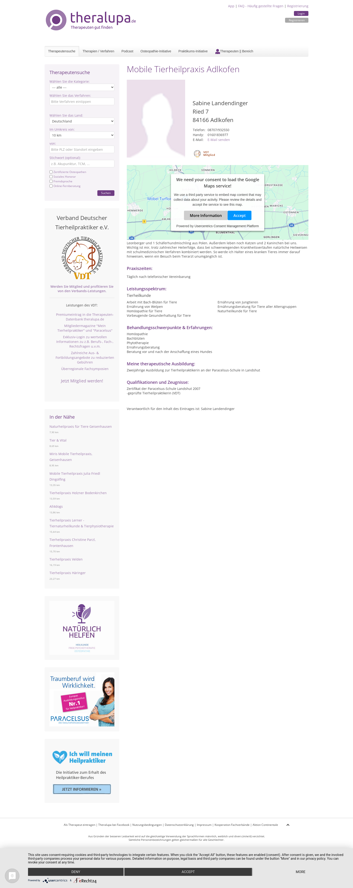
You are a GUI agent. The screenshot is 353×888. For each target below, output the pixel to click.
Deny (75, 872)
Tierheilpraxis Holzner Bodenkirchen (78, 493)
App (231, 6)
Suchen (106, 193)
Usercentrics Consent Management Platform (226, 226)
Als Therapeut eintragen (79, 825)
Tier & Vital (58, 440)
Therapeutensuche (61, 51)
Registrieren (297, 20)
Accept (239, 215)
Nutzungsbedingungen (147, 825)
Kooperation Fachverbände (232, 825)
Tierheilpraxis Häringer (67, 573)
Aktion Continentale (265, 825)
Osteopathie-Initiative (156, 51)
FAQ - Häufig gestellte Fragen (260, 6)
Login (301, 13)
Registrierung (297, 6)
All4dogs (56, 506)
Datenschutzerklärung (179, 825)
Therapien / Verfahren (98, 51)
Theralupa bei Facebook (113, 825)
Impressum (204, 825)
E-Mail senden (219, 139)
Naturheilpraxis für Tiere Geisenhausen (80, 426)
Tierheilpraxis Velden (66, 559)
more (300, 872)
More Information (206, 215)
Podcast (127, 51)
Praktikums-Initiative (193, 51)
